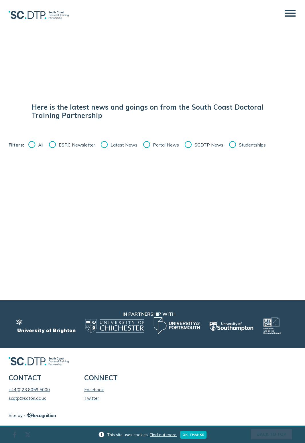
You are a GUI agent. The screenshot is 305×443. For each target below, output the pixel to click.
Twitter (91, 398)
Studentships (252, 145)
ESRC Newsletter (77, 145)
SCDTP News (208, 145)
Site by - (32, 415)
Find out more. (163, 435)
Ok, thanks (193, 434)
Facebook (94, 389)
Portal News (166, 145)
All (40, 145)
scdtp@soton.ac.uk (27, 398)
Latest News (124, 145)
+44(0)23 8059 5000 (29, 389)
